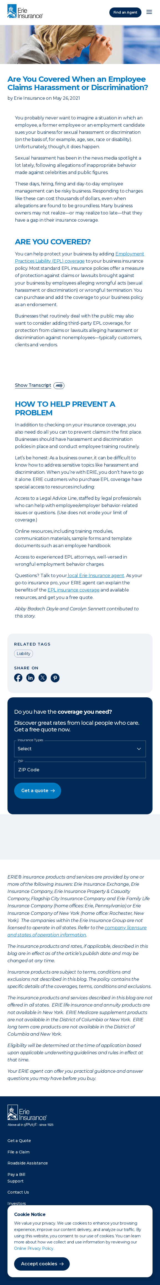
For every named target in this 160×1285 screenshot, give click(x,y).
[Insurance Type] (80, 748)
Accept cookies (39, 1263)
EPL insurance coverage (74, 590)
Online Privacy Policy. (34, 1248)
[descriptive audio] (58, 385)
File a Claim (18, 1152)
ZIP (20, 761)
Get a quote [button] (34, 790)
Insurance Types (30, 740)
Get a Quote (19, 1140)
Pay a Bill (16, 1174)
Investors (16, 1203)
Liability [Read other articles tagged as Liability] (23, 653)
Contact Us (18, 1192)
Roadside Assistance (27, 1163)
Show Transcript (33, 385)
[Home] (26, 11)
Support (15, 1181)
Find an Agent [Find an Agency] (125, 12)
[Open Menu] (149, 12)
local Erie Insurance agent (96, 575)
